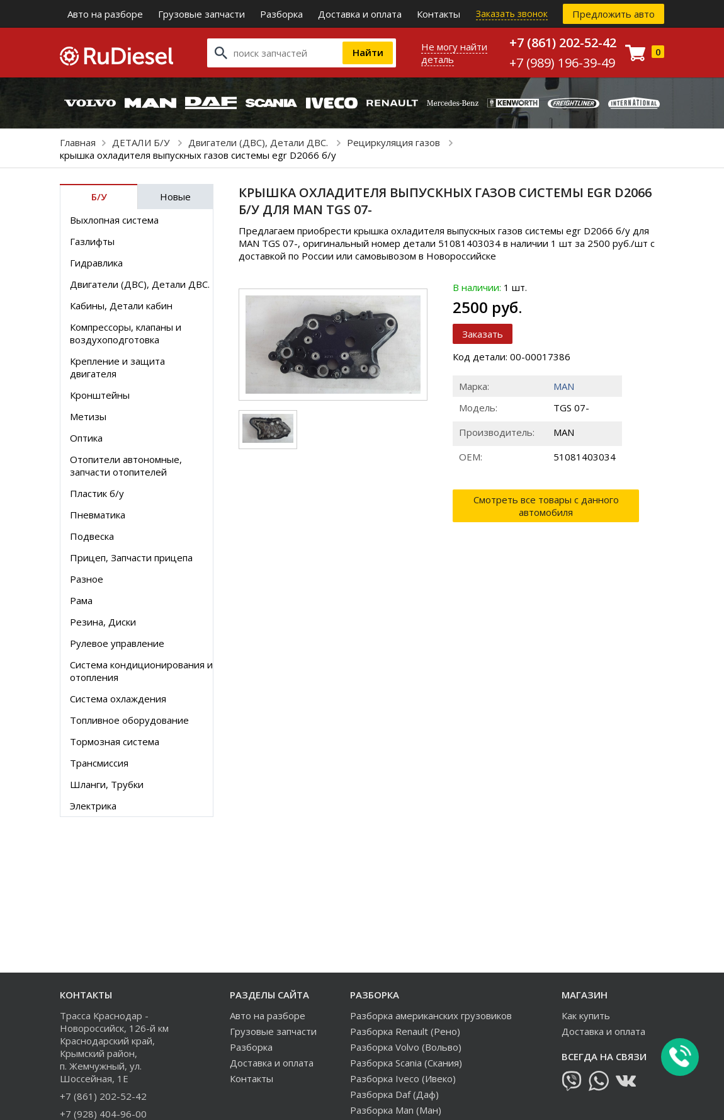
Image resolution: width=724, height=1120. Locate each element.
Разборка (281, 14)
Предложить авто (613, 14)
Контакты (438, 14)
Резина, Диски (103, 621)
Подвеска (92, 536)
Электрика (93, 805)
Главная (78, 142)
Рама (81, 600)
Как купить (586, 1015)
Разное (86, 579)
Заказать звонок (512, 14)
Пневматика (97, 514)
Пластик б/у (97, 493)
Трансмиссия (99, 763)
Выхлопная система (114, 220)
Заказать (482, 334)
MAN (563, 386)
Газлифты (92, 241)
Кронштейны (100, 395)
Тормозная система (114, 741)
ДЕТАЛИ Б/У (142, 142)
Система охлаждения (118, 698)
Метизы (88, 416)
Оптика (86, 437)
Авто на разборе (105, 14)
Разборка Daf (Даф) (394, 1094)
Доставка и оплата (360, 14)
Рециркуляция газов (395, 142)
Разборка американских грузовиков (431, 1015)
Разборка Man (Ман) (395, 1110)
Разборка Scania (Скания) (406, 1062)
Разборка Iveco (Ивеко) (403, 1078)
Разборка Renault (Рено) (405, 1031)
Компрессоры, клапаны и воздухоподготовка (125, 333)
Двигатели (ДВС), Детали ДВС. (259, 142)
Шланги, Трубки (107, 784)
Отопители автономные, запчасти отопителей (126, 465)
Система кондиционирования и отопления (141, 670)
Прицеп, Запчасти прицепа (131, 557)
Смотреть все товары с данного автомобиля (546, 505)
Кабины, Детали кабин (121, 305)
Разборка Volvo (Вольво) (405, 1047)
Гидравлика (96, 262)
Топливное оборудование (129, 720)
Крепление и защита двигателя (117, 367)
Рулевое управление (117, 643)
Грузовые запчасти (201, 14)
